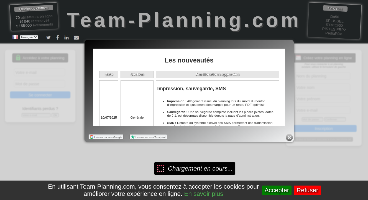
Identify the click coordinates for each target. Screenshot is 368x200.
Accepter (277, 190)
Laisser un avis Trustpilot (148, 137)
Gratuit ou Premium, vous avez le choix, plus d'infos (324, 139)
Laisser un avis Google (106, 137)
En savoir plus (203, 193)
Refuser (307, 190)
